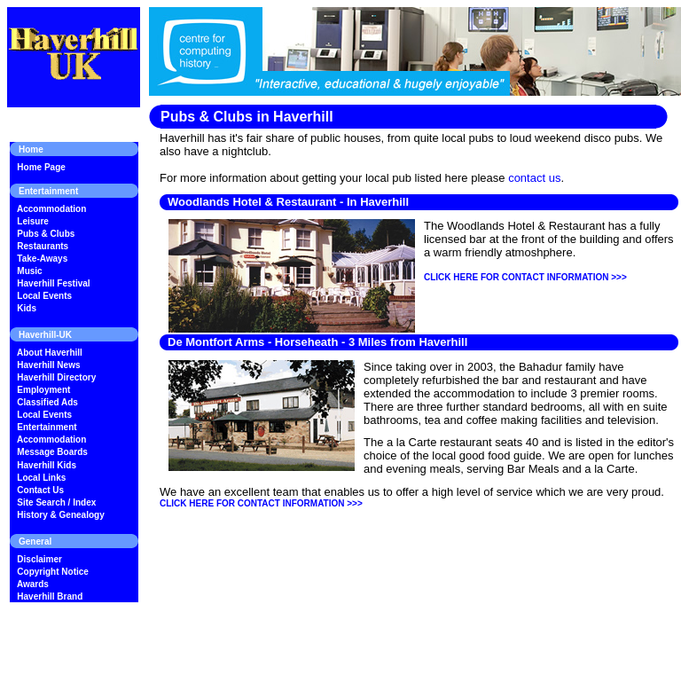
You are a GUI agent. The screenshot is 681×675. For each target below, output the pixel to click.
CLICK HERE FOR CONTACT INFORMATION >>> (525, 277)
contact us (534, 177)
